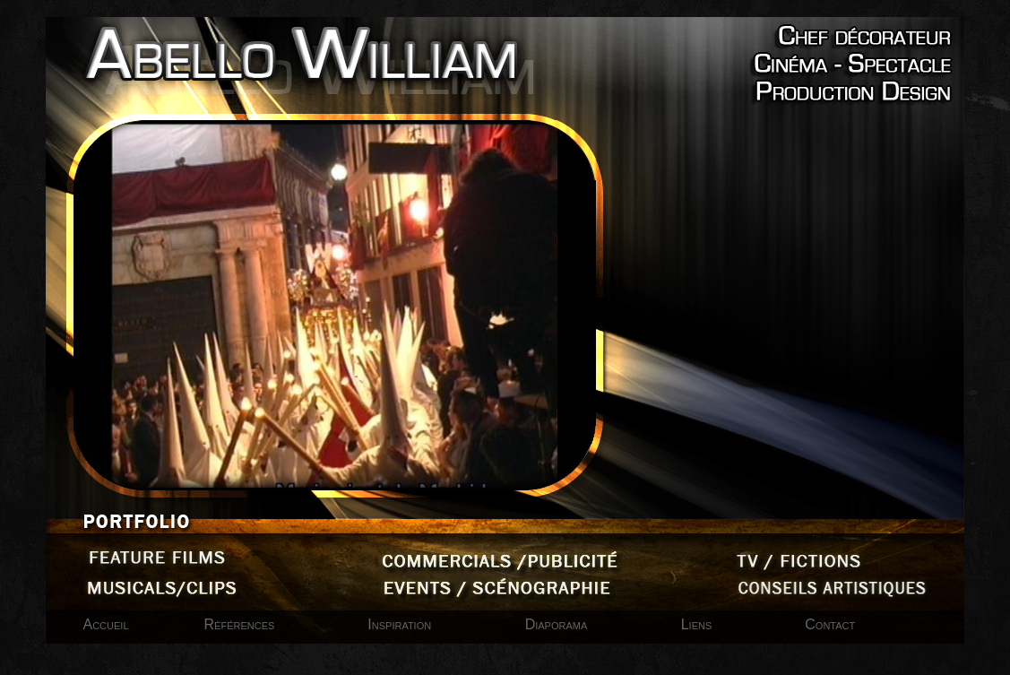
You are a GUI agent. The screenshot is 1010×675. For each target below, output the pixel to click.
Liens (696, 624)
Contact (830, 624)
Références (239, 624)
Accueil (106, 624)
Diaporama (558, 624)
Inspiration (401, 624)
